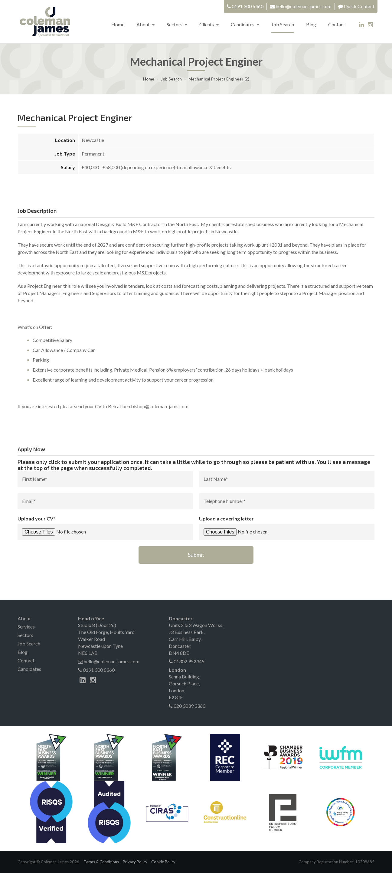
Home (117, 24)
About (145, 24)
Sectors (177, 24)
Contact (336, 24)
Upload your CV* (36, 518)
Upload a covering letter (226, 518)
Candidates (245, 24)
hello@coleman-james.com (304, 6)
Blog (311, 24)
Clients (209, 24)
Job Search (282, 24)
